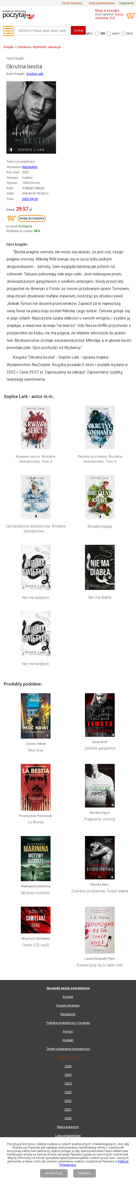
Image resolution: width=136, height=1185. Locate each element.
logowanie (126, 3)
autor (116, 33)
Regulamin (68, 1014)
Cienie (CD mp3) (35, 945)
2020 (68, 1118)
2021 (68, 1109)
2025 (68, 1075)
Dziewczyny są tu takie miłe (100, 965)
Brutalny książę (100, 526)
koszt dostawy (72, 3)
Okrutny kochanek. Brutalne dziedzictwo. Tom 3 (99, 459)
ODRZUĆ (84, 1173)
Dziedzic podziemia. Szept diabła (100, 891)
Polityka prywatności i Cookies (68, 1023)
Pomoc (68, 1031)
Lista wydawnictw (68, 1135)
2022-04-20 (30, 199)
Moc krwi (35, 750)
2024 (68, 1083)
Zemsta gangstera (99, 748)
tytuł (129, 33)
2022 (68, 1101)
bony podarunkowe (102, 3)
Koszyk (68, 997)
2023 (68, 1092)
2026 (68, 1066)
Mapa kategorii (68, 1127)
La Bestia (35, 822)
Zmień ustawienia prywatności (68, 1049)
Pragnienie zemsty (99, 819)
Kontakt (68, 1040)
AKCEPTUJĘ (54, 1173)
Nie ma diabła (99, 597)
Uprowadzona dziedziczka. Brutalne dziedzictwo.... (36, 528)
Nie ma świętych (35, 597)
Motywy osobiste (36, 893)
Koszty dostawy (68, 1005)
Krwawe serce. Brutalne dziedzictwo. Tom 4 (35, 459)
